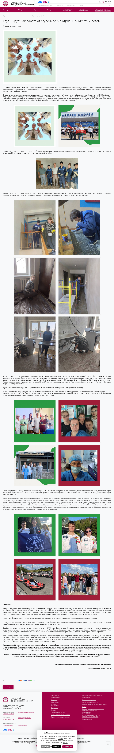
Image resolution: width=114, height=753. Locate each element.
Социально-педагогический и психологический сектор (92, 716)
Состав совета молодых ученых (60, 715)
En (106, 2)
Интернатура (86, 697)
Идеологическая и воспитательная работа (16, 16)
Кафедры (53, 710)
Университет (7, 10)
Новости (46, 16)
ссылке (60, 738)
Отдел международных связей (60, 717)
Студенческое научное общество (92, 695)
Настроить (45, 746)
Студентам (37, 10)
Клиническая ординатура (90, 702)
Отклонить (56, 746)
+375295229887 (8, 725)
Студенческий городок (58, 712)
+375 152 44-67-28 (8, 719)
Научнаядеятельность (84, 9)
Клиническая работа (89, 700)
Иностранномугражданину (68, 9)
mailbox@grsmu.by (24, 718)
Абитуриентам (23, 10)
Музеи (84, 707)
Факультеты (54, 708)
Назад (8, 687)
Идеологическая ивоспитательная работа (103, 9)
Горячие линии (70, 5)
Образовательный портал (45, 5)
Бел (109, 2)
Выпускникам (52, 10)
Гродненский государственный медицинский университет (18, 3)
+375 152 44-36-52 (8, 714)
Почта (81, 5)
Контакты (59, 5)
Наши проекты (87, 719)
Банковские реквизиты (26, 712)
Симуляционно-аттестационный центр (94, 704)
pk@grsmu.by (22, 725)
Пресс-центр (36, 16)
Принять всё (68, 746)
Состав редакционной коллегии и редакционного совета (93, 709)
